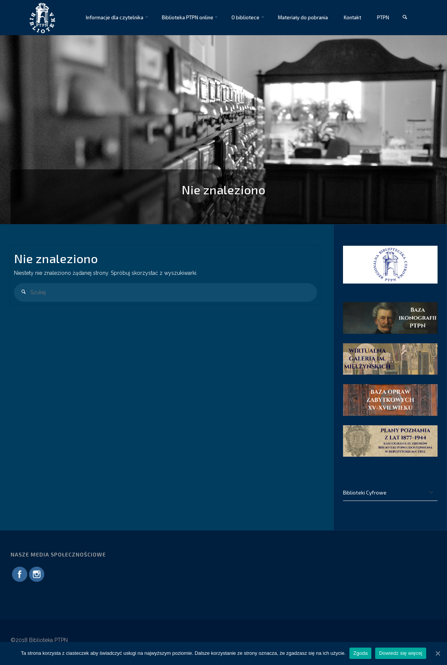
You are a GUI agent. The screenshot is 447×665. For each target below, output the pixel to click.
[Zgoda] (437, 653)
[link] (404, 17)
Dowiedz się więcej (400, 653)
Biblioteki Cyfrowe (364, 492)
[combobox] (165, 292)
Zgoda (360, 653)
